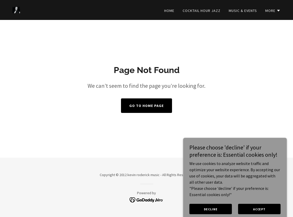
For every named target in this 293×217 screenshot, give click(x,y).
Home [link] (169, 10)
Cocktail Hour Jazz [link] (201, 10)
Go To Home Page (146, 105)
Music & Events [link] (243, 10)
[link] (16, 9)
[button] (273, 11)
